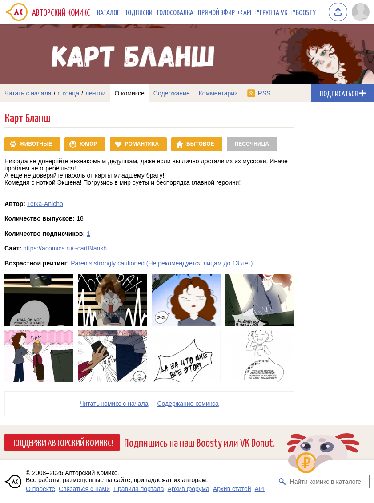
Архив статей (232, 488)
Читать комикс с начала (114, 403)
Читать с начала (28, 93)
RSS (264, 93)
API (247, 12)
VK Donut (256, 442)
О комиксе (129, 93)
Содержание (171, 93)
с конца (69, 93)
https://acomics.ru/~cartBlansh (65, 248)
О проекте (40, 488)
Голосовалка (175, 12)
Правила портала (138, 488)
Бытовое (200, 144)
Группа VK (273, 12)
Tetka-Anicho (45, 203)
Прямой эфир (216, 12)
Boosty (306, 12)
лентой (95, 93)
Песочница (252, 144)
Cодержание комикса (188, 403)
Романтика (142, 144)
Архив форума (188, 488)
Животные (36, 144)
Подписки (138, 12)
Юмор (88, 144)
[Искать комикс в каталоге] (282, 481)
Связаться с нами (84, 488)
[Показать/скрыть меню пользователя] (361, 12)
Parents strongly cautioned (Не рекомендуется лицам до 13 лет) (162, 263)
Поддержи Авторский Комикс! (62, 442)
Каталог (108, 12)
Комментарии (218, 93)
